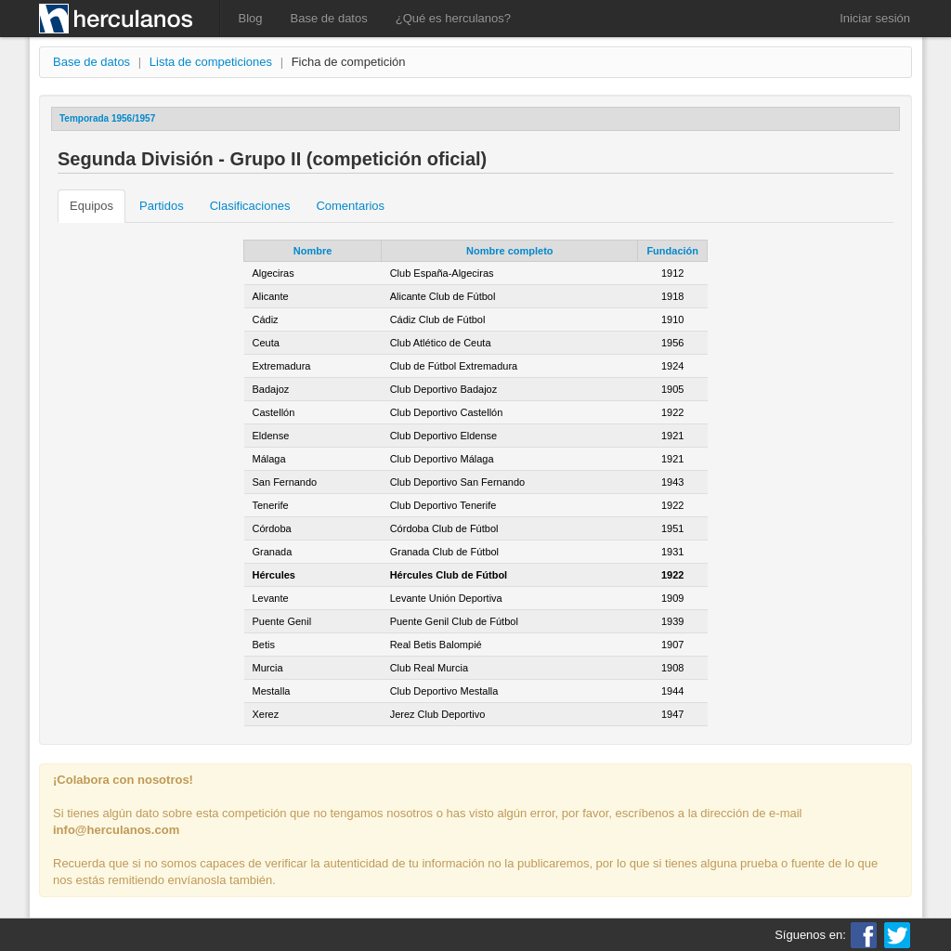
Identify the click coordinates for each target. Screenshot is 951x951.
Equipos (91, 206)
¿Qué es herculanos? (453, 18)
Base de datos (329, 18)
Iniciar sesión (875, 18)
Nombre (312, 250)
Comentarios (350, 206)
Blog (251, 18)
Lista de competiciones (211, 62)
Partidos (161, 206)
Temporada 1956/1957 (107, 118)
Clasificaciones (250, 206)
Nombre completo (510, 250)
